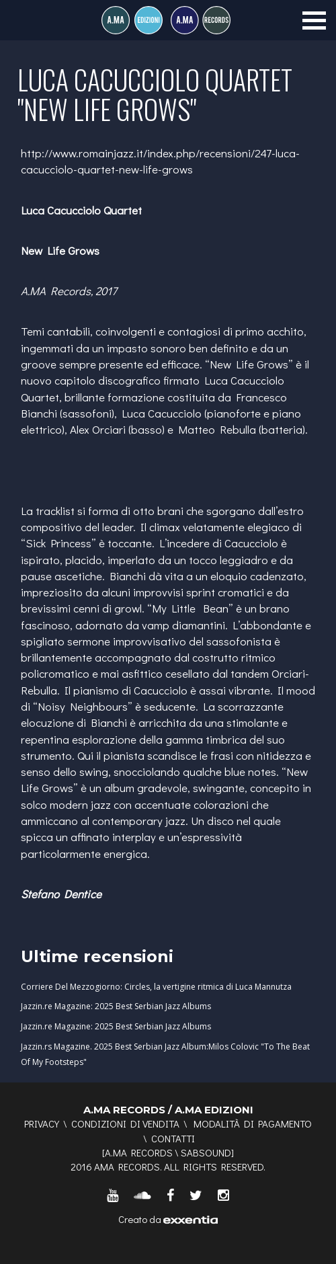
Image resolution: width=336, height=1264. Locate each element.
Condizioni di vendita (125, 1123)
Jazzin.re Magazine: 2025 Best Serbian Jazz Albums (116, 1006)
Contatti (173, 1138)
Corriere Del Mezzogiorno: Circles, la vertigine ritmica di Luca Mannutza (156, 986)
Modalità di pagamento (253, 1123)
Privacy (41, 1123)
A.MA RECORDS (139, 1152)
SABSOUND (206, 1152)
